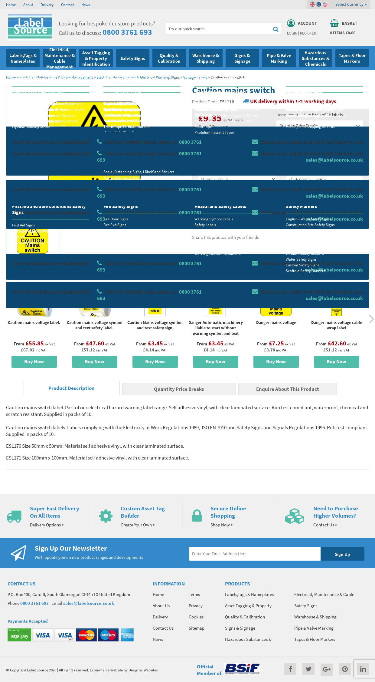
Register (308, 33)
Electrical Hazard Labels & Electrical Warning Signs (138, 77)
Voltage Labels (195, 77)
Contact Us (163, 628)
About (28, 4)
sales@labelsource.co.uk (88, 603)
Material (206, 144)
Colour (291, 168)
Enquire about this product (324, 215)
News (85, 4)
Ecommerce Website (106, 669)
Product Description (71, 388)
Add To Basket (324, 203)
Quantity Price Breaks (319, 125)
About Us (161, 605)
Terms (194, 594)
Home (11, 4)
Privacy (196, 605)
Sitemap (196, 628)
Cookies (196, 617)
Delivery (47, 4)
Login (292, 33)
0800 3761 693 (127, 32)
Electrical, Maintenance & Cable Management (56, 77)
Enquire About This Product (287, 389)
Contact (67, 4)
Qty (201, 192)
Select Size (208, 168)
